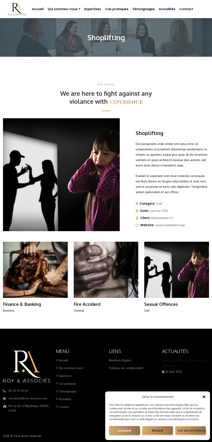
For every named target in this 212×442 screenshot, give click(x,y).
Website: (147, 225)
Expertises (92, 9)
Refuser (157, 430)
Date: (144, 211)
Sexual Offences (161, 304)
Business (8, 310)
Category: (145, 203)
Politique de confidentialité (126, 368)
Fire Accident (87, 304)
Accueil (38, 9)
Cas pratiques (116, 9)
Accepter (125, 430)
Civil (159, 203)
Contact (186, 9)
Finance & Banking (22, 304)
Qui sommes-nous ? (64, 9)
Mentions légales (120, 360)
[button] (204, 397)
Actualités (167, 9)
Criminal (79, 310)
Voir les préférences (191, 430)
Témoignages (143, 9)
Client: (145, 218)
